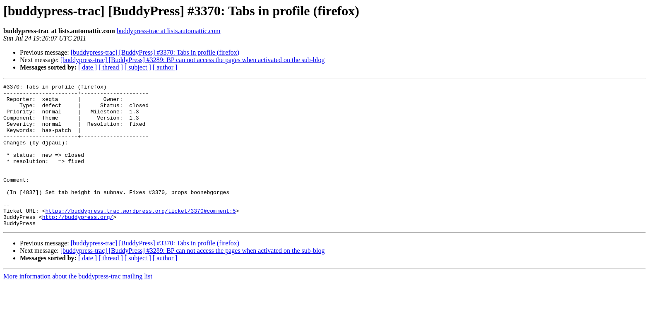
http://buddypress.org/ (77, 244)
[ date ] (87, 67)
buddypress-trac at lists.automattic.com (169, 30)
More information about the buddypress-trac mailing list (77, 304)
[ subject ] (138, 67)
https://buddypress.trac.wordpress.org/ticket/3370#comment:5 (140, 236)
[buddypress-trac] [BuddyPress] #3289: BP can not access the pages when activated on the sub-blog (192, 59)
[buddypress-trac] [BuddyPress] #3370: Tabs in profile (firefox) (155, 52)
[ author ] (165, 67)
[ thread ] (111, 67)
